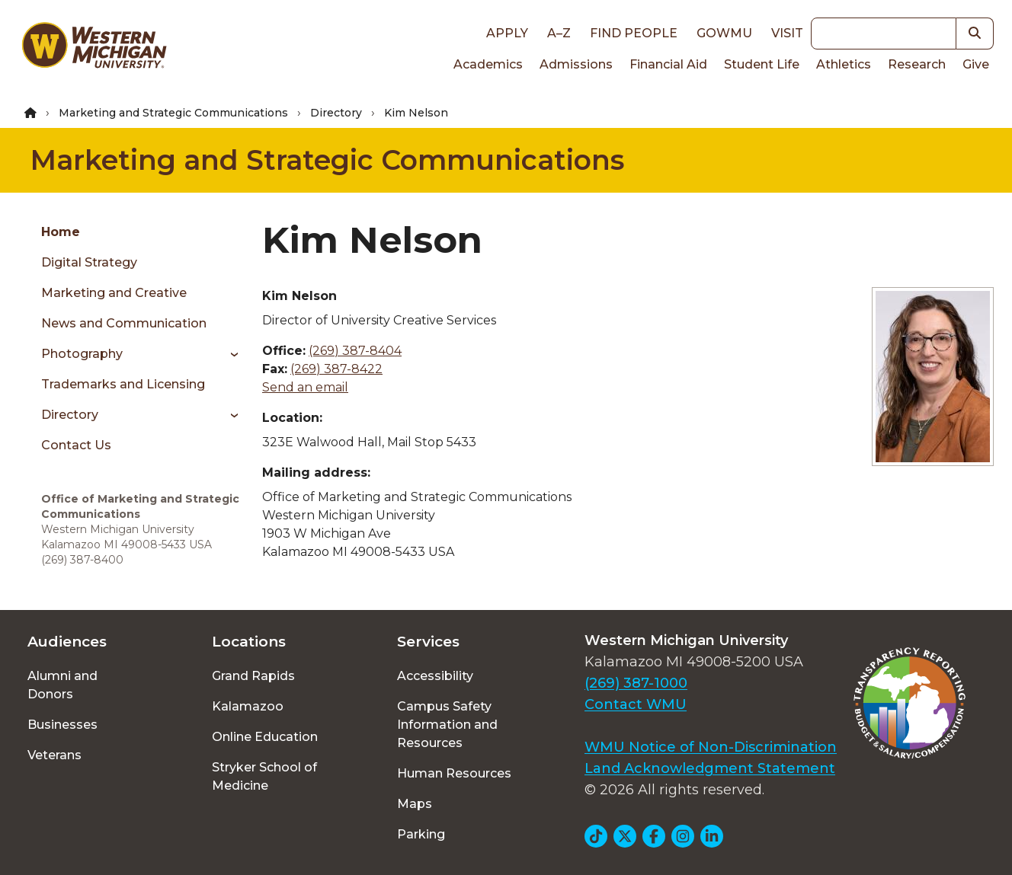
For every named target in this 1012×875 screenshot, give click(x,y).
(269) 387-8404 (355, 350)
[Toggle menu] (229, 354)
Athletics (843, 64)
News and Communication (124, 323)
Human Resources (454, 773)
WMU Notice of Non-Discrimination (710, 747)
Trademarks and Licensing (123, 384)
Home (60, 232)
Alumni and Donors (62, 685)
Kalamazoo (247, 706)
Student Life (761, 64)
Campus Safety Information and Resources (447, 724)
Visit (787, 33)
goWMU (724, 33)
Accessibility (435, 676)
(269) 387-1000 (635, 683)
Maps (414, 804)
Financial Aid (668, 64)
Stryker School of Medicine (264, 776)
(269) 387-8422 (336, 369)
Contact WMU (635, 704)
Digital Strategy (89, 262)
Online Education (265, 737)
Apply (507, 33)
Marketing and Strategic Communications (173, 113)
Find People (633, 33)
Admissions (576, 64)
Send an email (305, 387)
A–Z (559, 33)
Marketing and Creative (114, 293)
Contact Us (76, 445)
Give (975, 64)
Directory (336, 113)
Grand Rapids (253, 676)
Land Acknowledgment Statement (709, 768)
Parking (421, 834)
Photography (82, 353)
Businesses (62, 724)
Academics (488, 64)
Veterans (54, 755)
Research (917, 64)
